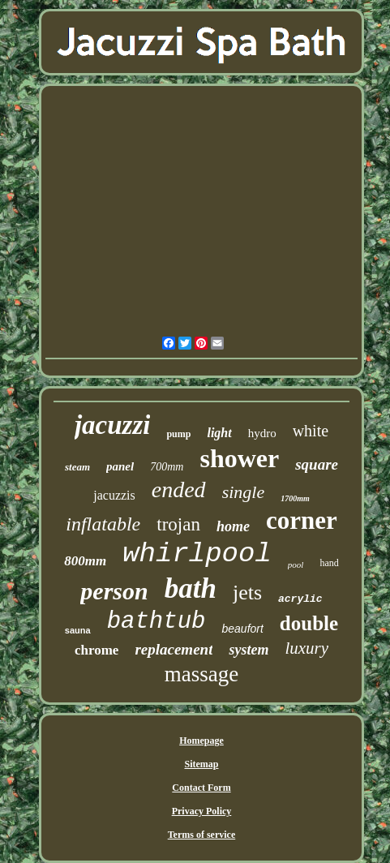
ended (179, 489)
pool (296, 564)
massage (201, 674)
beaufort (242, 628)
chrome (96, 650)
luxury (306, 648)
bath (190, 588)
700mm (166, 467)
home (233, 526)
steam (77, 467)
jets (247, 592)
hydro (262, 433)
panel (120, 466)
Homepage (201, 740)
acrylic (300, 599)
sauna (78, 630)
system (248, 650)
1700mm (295, 498)
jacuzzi (113, 425)
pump (178, 434)
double (309, 623)
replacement (173, 649)
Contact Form (201, 787)
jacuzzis (114, 495)
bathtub (156, 621)
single (243, 492)
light (219, 433)
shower (239, 458)
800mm (85, 561)
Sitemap (201, 764)
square (316, 464)
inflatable (103, 524)
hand (328, 563)
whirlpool (197, 554)
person (114, 590)
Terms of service (202, 834)
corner (301, 520)
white (310, 431)
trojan (178, 524)
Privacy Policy (202, 811)
